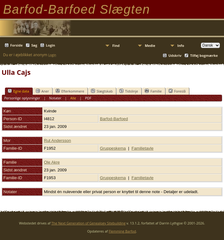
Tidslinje (128, 90)
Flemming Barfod (122, 231)
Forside (16, 45)
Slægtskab (102, 90)
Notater (55, 98)
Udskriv (174, 55)
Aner (42, 90)
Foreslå (177, 90)
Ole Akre (52, 162)
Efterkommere (70, 90)
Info (180, 45)
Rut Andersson (57, 140)
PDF (88, 98)
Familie (153, 90)
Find (116, 45)
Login (50, 45)
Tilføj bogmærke (204, 55)
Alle (73, 98)
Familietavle (142, 148)
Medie (150, 45)
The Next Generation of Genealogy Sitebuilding (88, 223)
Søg (34, 45)
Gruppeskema (113, 148)
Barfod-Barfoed (114, 118)
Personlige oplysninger (22, 98)
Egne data (18, 90)
